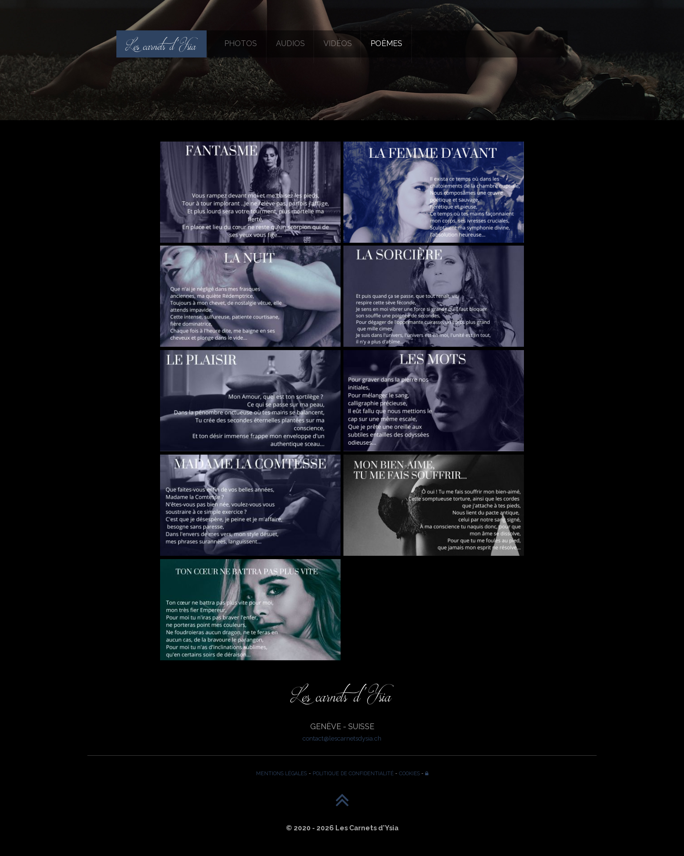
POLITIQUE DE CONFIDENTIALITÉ (353, 773)
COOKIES (409, 773)
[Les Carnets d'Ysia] (161, 44)
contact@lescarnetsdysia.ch (342, 738)
